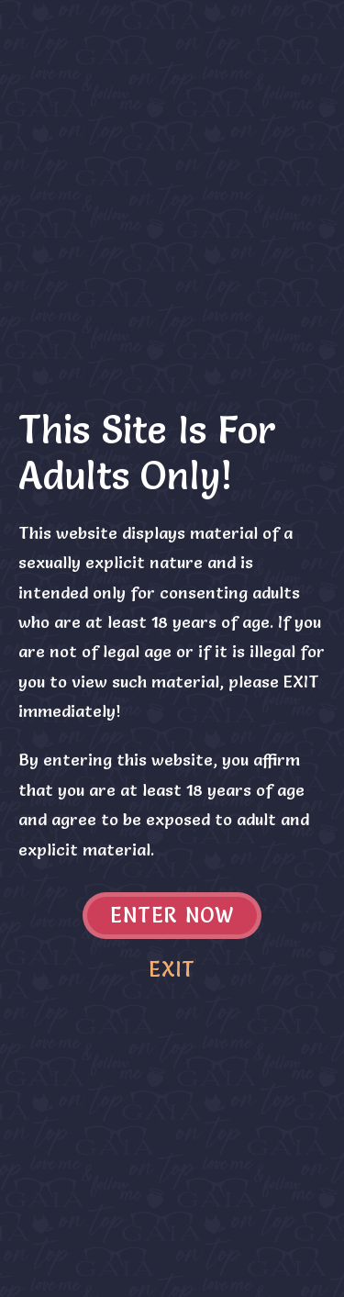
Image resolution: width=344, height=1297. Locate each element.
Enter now (172, 915)
